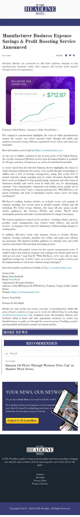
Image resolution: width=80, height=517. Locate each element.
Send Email (14, 280)
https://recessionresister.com (48, 150)
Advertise (40, 478)
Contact (40, 474)
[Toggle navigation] (4, 22)
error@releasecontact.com (14, 315)
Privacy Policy (40, 481)
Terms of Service (40, 484)
